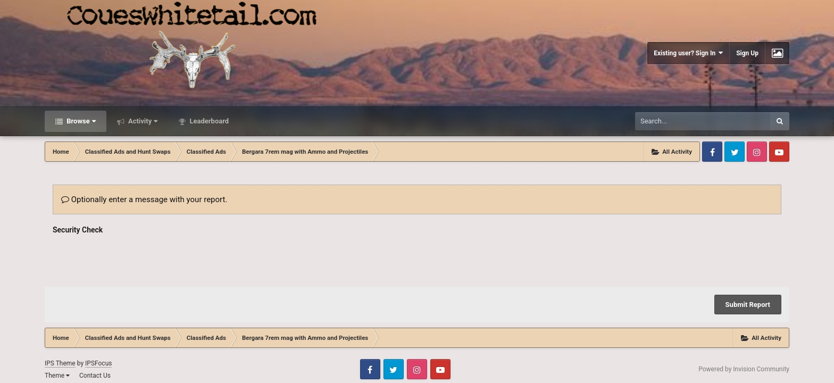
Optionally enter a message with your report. (144, 199)
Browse (80, 121)
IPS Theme (60, 363)
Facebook (712, 151)
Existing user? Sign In (688, 53)
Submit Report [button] (747, 305)
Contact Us (95, 375)
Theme (57, 375)
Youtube (779, 151)
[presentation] (133, 258)
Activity (142, 121)
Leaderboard (208, 121)
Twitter (734, 151)
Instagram (757, 151)
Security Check (78, 230)
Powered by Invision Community (743, 369)
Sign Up (747, 53)
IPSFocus (98, 363)
